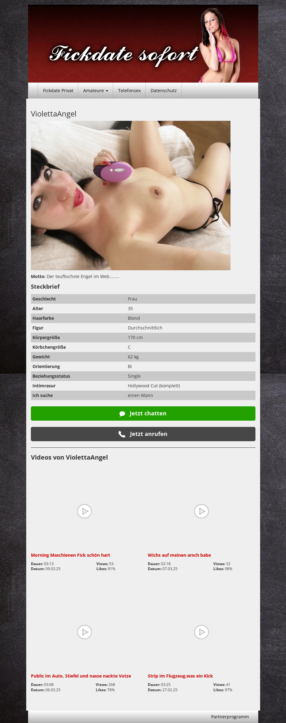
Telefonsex (129, 90)
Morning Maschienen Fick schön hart (70, 555)
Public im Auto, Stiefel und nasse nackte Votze (81, 676)
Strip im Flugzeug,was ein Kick (180, 676)
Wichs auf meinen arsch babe (179, 555)
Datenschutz (164, 90)
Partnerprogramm (230, 717)
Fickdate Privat (58, 90)
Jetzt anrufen (143, 434)
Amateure (95, 90)
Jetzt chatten (143, 413)
